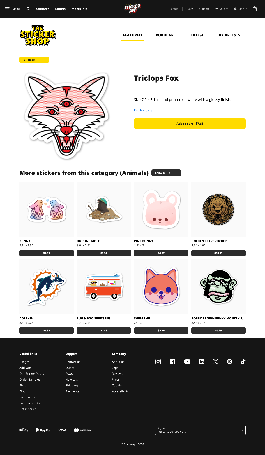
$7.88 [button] (103, 330)
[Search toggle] (28, 9)
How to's (72, 379)
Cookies (117, 385)
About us (118, 362)
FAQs (69, 374)
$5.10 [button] (161, 330)
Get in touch (27, 409)
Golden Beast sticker (209, 241)
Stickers (42, 9)
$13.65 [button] (218, 253)
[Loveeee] (46, 209)
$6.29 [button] (218, 330)
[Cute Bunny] (161, 209)
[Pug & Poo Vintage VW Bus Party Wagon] (104, 286)
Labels (60, 9)
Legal (115, 368)
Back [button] (29, 60)
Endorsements (29, 403)
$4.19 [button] (46, 253)
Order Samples (29, 379)
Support (204, 8)
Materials (79, 9)
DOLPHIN (26, 318)
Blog (22, 391)
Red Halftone (143, 110)
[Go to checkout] (255, 9)
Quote (189, 8)
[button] (199, 430)
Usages (24, 362)
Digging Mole (88, 241)
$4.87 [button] (161, 253)
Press (116, 379)
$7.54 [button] (103, 253)
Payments (72, 391)
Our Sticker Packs (31, 374)
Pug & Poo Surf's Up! (93, 318)
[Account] (240, 9)
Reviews (117, 374)
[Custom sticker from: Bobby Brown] (218, 286)
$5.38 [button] (46, 330)
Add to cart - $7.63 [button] (189, 124)
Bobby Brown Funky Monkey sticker (218, 318)
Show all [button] (163, 172)
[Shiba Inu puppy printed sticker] (161, 286)
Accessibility (120, 391)
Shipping (72, 385)
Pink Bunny (143, 241)
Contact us (73, 362)
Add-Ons (25, 368)
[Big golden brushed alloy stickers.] (218, 209)
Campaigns (27, 397)
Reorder (174, 8)
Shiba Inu (142, 318)
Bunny (24, 241)
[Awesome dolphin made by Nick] (46, 286)
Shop (22, 385)
